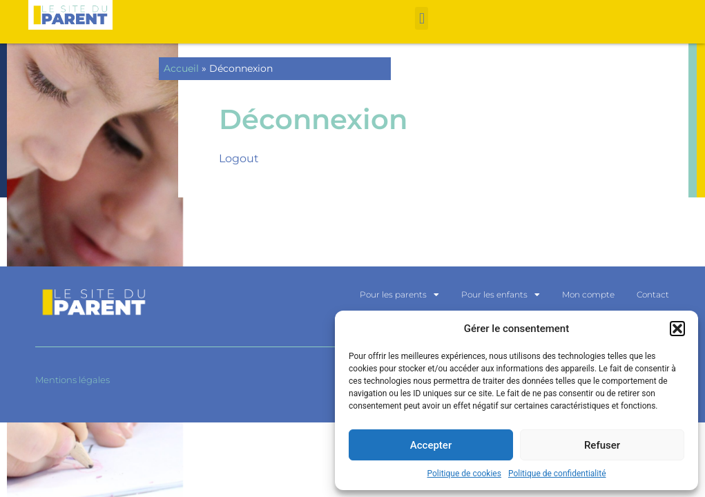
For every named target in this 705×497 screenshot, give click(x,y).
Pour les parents (399, 295)
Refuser (602, 445)
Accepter (431, 445)
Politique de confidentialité (557, 473)
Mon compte (588, 294)
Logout (239, 158)
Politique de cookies (464, 473)
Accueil (181, 68)
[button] (677, 328)
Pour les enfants (500, 295)
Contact (653, 294)
